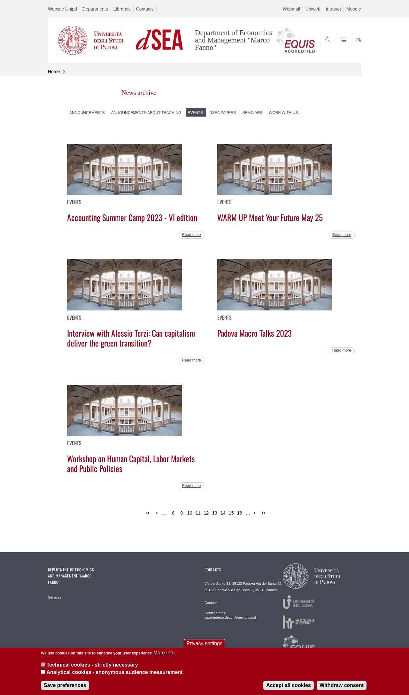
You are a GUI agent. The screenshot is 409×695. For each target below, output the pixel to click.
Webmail (291, 8)
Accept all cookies (288, 689)
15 (231, 513)
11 (198, 513)
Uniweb (312, 8)
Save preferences (65, 689)
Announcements (87, 113)
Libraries (122, 8)
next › (256, 513)
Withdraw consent (342, 689)
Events (195, 113)
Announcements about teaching (146, 113)
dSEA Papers (222, 113)
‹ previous (156, 513)
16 (239, 513)
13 (214, 513)
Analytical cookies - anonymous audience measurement (114, 676)
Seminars (252, 113)
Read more (191, 235)
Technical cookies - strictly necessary (92, 669)
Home (54, 71)
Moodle (353, 8)
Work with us (283, 113)
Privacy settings (204, 648)
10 (189, 513)
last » (264, 513)
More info (164, 657)
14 (223, 513)
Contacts (145, 8)
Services (54, 597)
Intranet (333, 8)
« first (148, 513)
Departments (95, 8)
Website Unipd (62, 8)
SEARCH (350, 47)
